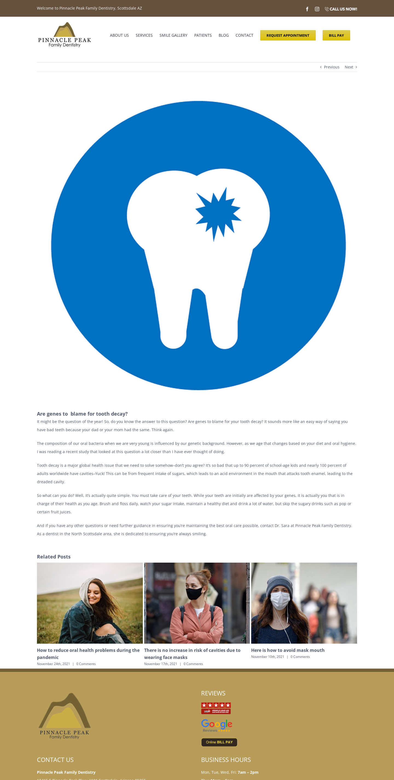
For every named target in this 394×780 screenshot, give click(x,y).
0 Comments (86, 663)
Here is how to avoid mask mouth (288, 650)
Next (349, 67)
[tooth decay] (197, 245)
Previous (332, 67)
